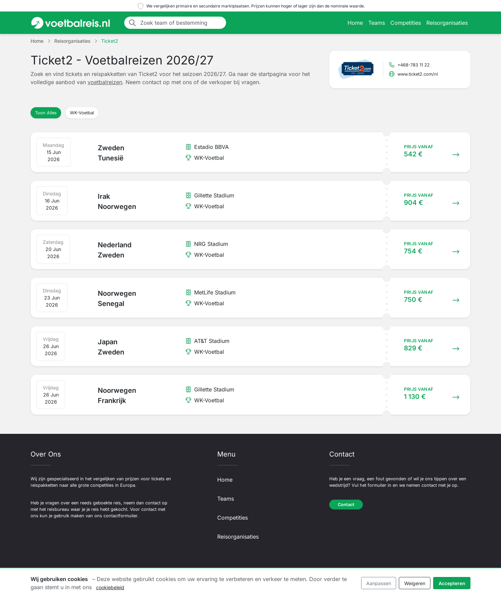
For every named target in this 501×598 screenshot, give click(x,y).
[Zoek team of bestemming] (181, 23)
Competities (405, 22)
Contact (346, 504)
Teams (376, 22)
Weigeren (414, 583)
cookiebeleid (110, 587)
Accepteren (452, 583)
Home (355, 22)
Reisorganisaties (447, 22)
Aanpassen (378, 583)
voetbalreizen (105, 82)
